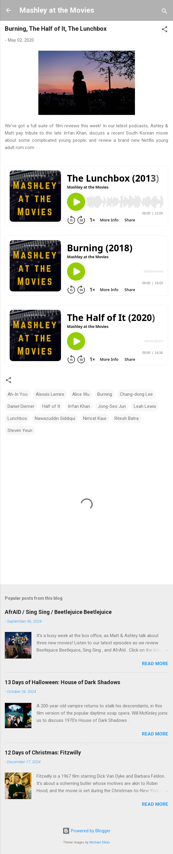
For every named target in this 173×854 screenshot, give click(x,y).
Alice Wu (80, 394)
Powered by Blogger (86, 830)
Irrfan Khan (79, 406)
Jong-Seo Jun (112, 406)
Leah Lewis (145, 406)
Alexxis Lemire (50, 394)
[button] (164, 30)
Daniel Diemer (21, 406)
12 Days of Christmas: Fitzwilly (43, 752)
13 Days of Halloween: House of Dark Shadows (62, 682)
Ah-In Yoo (18, 394)
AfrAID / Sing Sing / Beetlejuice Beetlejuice (58, 612)
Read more (155, 663)
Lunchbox (17, 418)
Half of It (51, 406)
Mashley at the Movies (56, 10)
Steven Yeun (20, 430)
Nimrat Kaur (95, 418)
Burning (104, 394)
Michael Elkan (99, 842)
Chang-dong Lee (136, 394)
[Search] (164, 12)
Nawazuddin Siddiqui (55, 418)
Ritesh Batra (126, 418)
